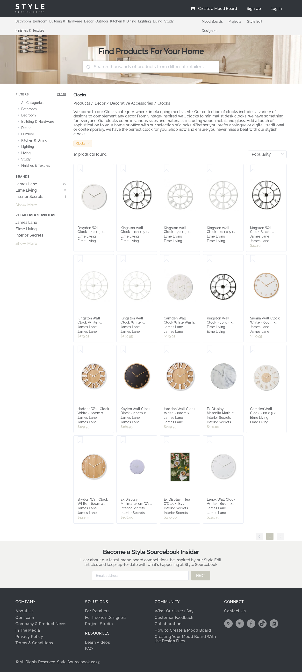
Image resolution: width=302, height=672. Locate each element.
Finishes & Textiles (29, 30)
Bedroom (40, 21)
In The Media (27, 630)
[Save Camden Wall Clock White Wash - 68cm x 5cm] (166, 259)
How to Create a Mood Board (183, 630)
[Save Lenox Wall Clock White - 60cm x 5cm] (209, 440)
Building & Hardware (65, 21)
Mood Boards (212, 21)
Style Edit (254, 21)
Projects (235, 21)
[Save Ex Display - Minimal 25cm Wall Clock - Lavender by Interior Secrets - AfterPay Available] (123, 440)
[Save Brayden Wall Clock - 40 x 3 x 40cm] (80, 168)
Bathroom (23, 21)
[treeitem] (40, 103)
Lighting (144, 21)
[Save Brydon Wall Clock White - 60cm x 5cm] (80, 440)
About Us (24, 611)
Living (157, 21)
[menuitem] (276, 8)
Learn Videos (97, 642)
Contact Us (235, 611)
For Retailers (97, 611)
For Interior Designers (105, 617)
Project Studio (99, 623)
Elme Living (40, 190)
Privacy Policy (29, 636)
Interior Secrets (40, 197)
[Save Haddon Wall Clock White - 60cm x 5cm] (80, 349)
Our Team (24, 617)
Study (169, 21)
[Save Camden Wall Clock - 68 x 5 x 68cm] (253, 349)
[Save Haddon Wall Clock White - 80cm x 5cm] (166, 349)
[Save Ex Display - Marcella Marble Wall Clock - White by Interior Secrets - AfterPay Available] (209, 349)
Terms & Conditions (34, 643)
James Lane (40, 184)
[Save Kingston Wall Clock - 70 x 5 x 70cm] (166, 168)
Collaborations (169, 623)
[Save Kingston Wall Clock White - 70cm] (80, 259)
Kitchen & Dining (123, 21)
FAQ (89, 648)
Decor (88, 21)
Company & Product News (40, 623)
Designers (209, 31)
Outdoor (101, 21)
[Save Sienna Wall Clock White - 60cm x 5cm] (253, 259)
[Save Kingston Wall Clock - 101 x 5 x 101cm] (123, 168)
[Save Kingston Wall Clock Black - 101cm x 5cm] (253, 168)
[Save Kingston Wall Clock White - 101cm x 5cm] (123, 259)
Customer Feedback (174, 617)
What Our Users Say (174, 611)
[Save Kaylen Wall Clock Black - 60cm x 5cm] (123, 349)
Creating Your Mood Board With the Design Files (185, 638)
